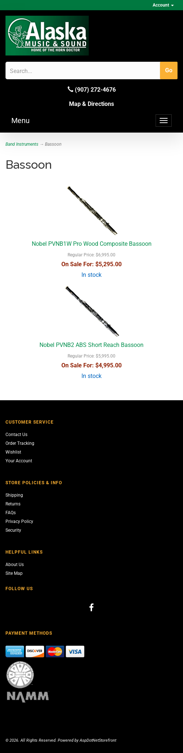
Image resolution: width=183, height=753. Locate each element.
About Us (14, 564)
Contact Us (16, 434)
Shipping (14, 495)
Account (163, 5)
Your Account (18, 460)
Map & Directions (91, 103)
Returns (12, 504)
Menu (20, 120)
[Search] (44, 70)
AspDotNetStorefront (98, 740)
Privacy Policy (19, 521)
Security (13, 530)
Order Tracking (19, 443)
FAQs (10, 512)
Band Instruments (21, 144)
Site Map (14, 573)
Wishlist (13, 452)
